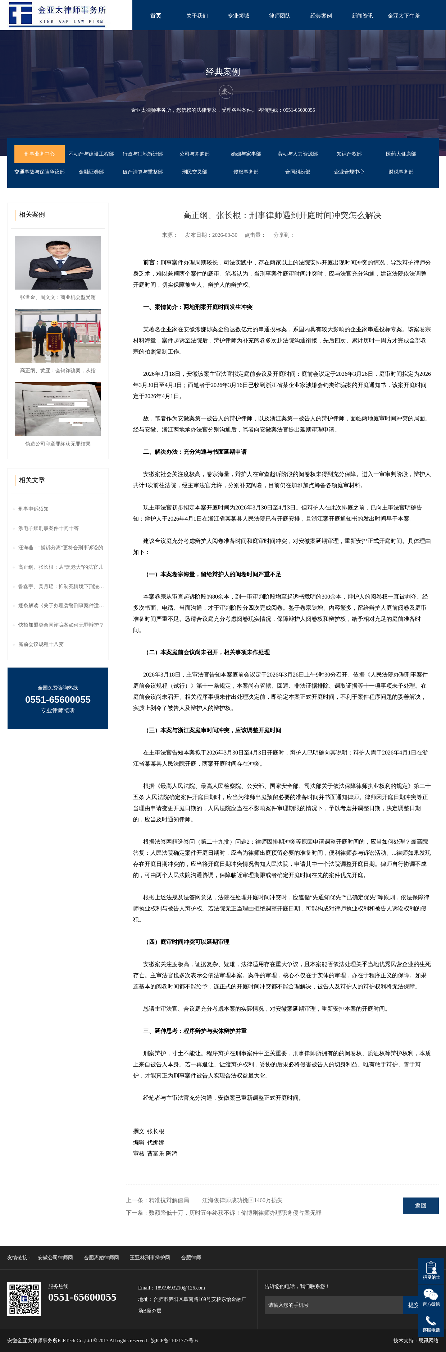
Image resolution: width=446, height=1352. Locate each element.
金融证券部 (91, 172)
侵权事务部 (246, 172)
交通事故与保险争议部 (39, 172)
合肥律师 (191, 1257)
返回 (421, 1206)
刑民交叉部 (194, 172)
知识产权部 (349, 154)
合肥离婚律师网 (101, 1257)
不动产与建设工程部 (91, 154)
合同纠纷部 (297, 172)
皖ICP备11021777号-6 (174, 1340)
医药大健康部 (401, 154)
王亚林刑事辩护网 (150, 1257)
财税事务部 (401, 172)
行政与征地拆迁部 (143, 154)
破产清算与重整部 (143, 172)
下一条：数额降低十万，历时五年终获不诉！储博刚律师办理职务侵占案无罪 (224, 1213)
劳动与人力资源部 (298, 154)
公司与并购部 (194, 154)
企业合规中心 (349, 172)
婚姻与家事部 (246, 154)
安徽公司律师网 (55, 1257)
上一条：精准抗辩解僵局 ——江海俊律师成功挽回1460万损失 (204, 1200)
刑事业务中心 (39, 154)
